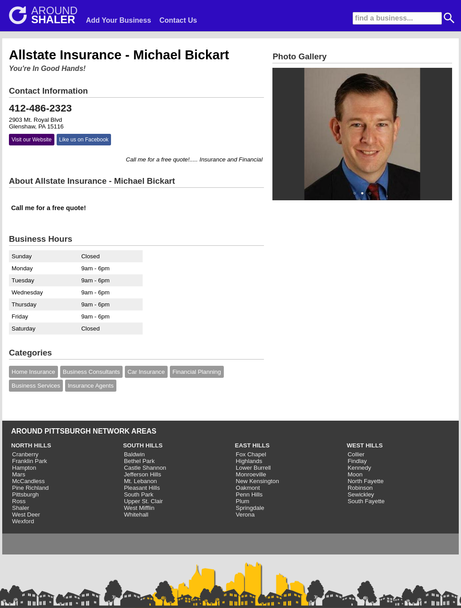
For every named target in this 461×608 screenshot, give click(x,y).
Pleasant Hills (142, 487)
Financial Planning (197, 371)
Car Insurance (146, 371)
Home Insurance (33, 371)
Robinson (360, 487)
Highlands (249, 461)
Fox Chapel (251, 454)
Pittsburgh (25, 494)
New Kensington (257, 481)
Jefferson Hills (142, 474)
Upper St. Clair (143, 501)
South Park (138, 494)
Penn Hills (249, 494)
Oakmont (248, 487)
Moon (355, 474)
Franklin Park (29, 461)
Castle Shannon (145, 467)
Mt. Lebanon (140, 481)
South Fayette (366, 501)
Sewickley (361, 494)
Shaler (20, 508)
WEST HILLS (365, 445)
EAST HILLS (252, 445)
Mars (18, 474)
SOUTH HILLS (143, 445)
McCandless (28, 481)
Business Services (36, 385)
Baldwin (134, 454)
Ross (18, 501)
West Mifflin (139, 508)
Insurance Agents (91, 385)
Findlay (357, 461)
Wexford (23, 521)
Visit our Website (32, 139)
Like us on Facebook (84, 139)
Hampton (24, 467)
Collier (356, 454)
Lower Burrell (253, 467)
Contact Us (178, 20)
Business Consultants (91, 371)
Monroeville (251, 474)
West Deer (26, 514)
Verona (245, 514)
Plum (242, 501)
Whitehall (136, 514)
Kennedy (359, 467)
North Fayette (366, 481)
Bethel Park (139, 461)
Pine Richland (30, 487)
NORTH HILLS (31, 445)
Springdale (250, 508)
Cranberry (25, 454)
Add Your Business (118, 20)
